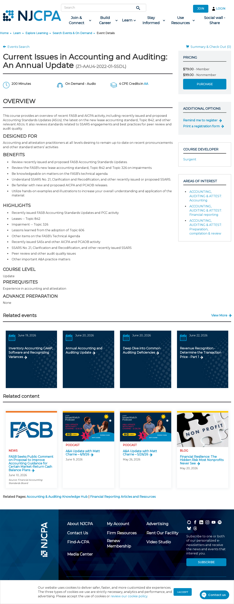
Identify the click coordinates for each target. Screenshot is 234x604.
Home (4, 33)
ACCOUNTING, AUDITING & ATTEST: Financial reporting (205, 210)
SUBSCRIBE (206, 562)
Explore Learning (36, 33)
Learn (17, 33)
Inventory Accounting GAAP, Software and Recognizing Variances (31, 353)
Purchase (205, 84)
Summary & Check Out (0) (208, 47)
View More (219, 315)
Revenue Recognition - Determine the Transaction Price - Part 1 (200, 353)
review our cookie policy (129, 596)
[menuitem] (78, 20)
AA (146, 84)
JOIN (200, 8)
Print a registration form (201, 126)
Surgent (189, 159)
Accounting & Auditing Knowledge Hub (57, 497)
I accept (182, 592)
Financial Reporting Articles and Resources (123, 497)
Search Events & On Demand (72, 33)
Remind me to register (200, 120)
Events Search (16, 47)
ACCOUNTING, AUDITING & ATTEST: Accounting (205, 196)
